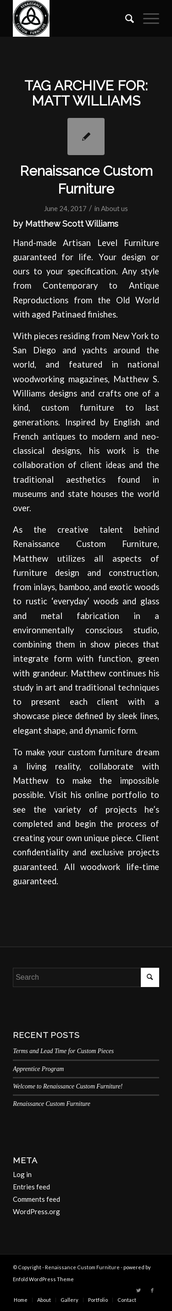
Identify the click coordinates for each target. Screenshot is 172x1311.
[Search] (125, 18)
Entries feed (31, 1187)
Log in (22, 1174)
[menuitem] (125, 18)
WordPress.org (36, 1211)
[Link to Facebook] (152, 1290)
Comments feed (36, 1199)
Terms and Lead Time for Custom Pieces (63, 1051)
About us (114, 208)
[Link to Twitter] (138, 1290)
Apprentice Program (38, 1069)
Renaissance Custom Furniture (51, 1103)
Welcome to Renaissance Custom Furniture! (67, 1086)
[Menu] (146, 18)
